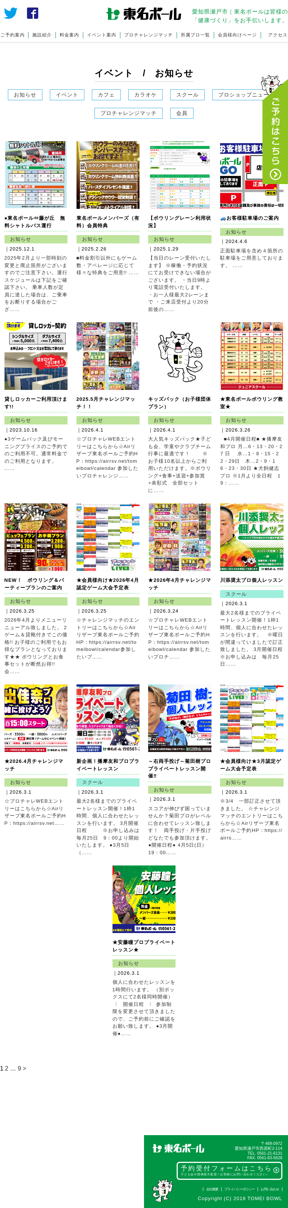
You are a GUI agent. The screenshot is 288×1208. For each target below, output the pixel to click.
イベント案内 (101, 35)
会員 (182, 113)
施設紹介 (42, 35)
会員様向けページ (237, 35)
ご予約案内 (12, 35)
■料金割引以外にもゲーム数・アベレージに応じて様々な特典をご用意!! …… (108, 265)
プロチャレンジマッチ (148, 35)
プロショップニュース (246, 95)
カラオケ (145, 95)
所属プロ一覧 (195, 35)
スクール (187, 95)
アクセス (278, 35)
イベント (67, 95)
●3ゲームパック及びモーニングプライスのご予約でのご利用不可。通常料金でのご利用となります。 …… (36, 453)
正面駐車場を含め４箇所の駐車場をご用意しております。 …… (251, 258)
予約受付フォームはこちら (230, 1170)
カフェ (106, 95)
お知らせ (25, 95)
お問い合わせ (270, 1189)
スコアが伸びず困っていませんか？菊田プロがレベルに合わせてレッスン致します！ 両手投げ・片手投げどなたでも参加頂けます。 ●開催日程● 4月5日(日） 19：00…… (185, 830)
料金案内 (69, 35)
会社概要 (212, 1189)
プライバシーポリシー (239, 1189)
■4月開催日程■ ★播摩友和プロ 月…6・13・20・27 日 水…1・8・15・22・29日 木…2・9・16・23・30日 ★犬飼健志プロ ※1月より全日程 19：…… (251, 461)
